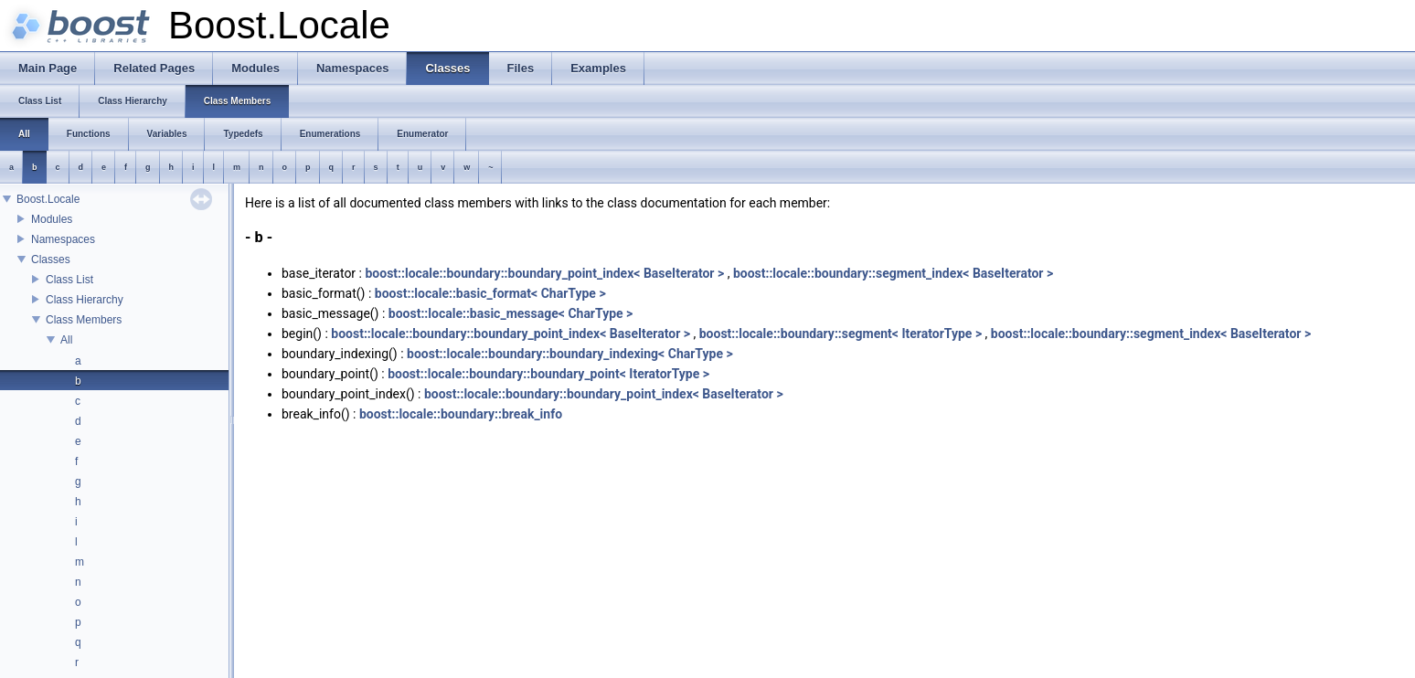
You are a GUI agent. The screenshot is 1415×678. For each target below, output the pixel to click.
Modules (51, 219)
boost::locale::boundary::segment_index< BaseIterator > (893, 273)
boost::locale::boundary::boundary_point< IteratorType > (548, 373)
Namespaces (63, 239)
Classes (50, 259)
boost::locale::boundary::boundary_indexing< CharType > (570, 353)
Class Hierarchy (84, 299)
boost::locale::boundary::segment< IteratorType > (840, 333)
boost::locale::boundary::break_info (460, 414)
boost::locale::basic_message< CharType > (510, 313)
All (66, 340)
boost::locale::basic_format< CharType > (490, 293)
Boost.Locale (48, 199)
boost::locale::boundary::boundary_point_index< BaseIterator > (544, 273)
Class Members (84, 319)
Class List (69, 279)
